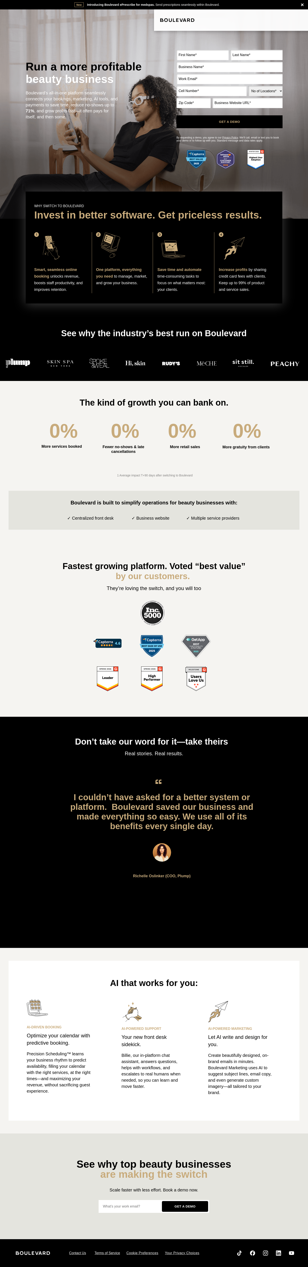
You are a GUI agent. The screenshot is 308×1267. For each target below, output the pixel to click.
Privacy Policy (230, 137)
